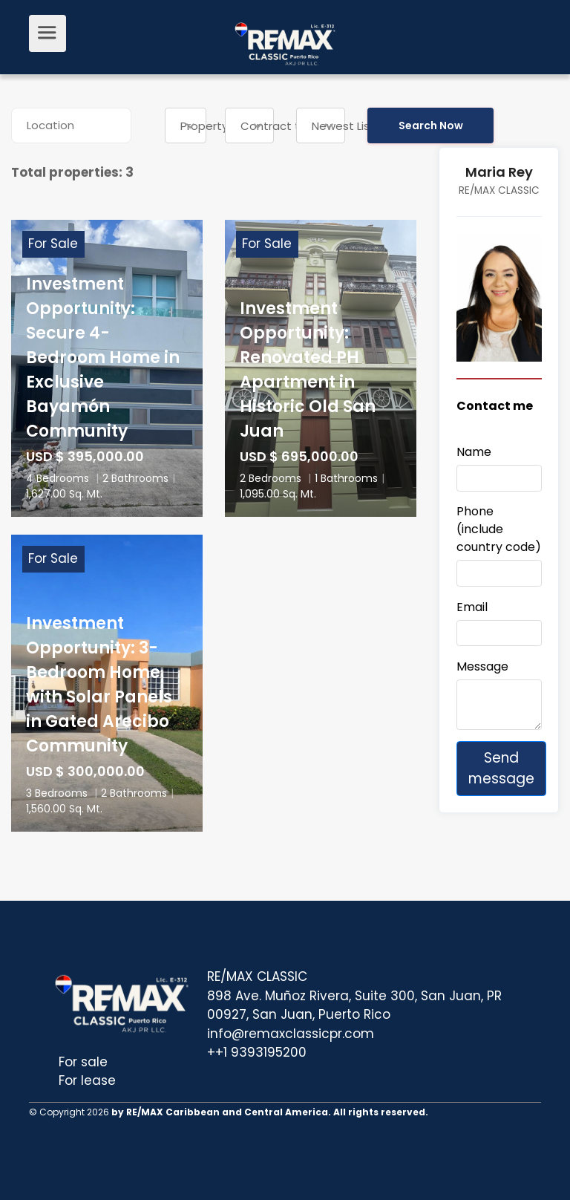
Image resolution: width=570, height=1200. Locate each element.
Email (472, 607)
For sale (83, 1062)
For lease (87, 1080)
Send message (501, 768)
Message (482, 666)
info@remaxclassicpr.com (290, 1034)
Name (473, 451)
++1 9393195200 (257, 1052)
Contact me (494, 405)
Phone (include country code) (498, 529)
